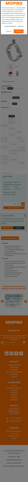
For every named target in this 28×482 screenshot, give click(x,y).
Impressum (21, 26)
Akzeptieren (19, 31)
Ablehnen (8, 31)
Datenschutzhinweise (10, 26)
